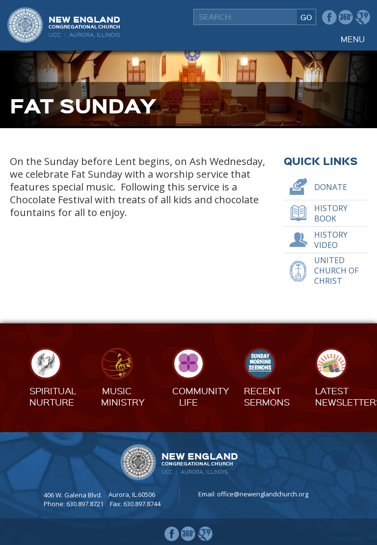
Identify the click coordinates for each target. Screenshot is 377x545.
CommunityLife (200, 396)
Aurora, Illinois (94, 34)
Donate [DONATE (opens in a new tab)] (330, 187)
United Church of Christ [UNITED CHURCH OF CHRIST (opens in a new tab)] (336, 270)
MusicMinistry (123, 396)
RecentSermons (267, 396)
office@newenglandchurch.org (262, 494)
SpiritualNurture (52, 396)
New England (84, 21)
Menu (353, 39)
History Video (331, 239)
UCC (55, 34)
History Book (331, 213)
